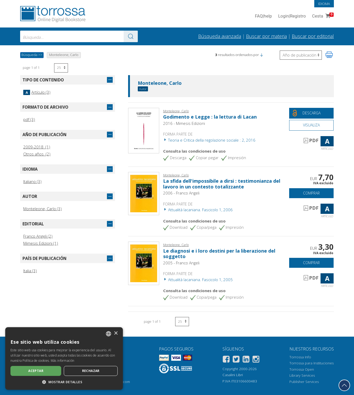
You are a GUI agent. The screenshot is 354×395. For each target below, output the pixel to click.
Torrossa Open (301, 369)
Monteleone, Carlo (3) (42, 208)
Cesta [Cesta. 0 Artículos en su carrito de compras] (322, 16)
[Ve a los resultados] (131, 36)
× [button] (116, 333)
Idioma (324, 3)
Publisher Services (304, 381)
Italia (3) (30, 270)
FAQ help (263, 16)
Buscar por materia (266, 36)
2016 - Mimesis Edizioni (184, 123)
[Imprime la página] (329, 55)
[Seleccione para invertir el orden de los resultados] (301, 55)
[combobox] (79, 36)
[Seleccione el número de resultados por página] (61, 68)
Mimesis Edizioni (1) (40, 243)
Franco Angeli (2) (38, 236)
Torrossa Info (300, 357)
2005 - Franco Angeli (181, 262)
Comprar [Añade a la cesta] (311, 193)
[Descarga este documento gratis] (311, 113)
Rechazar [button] (91, 371)
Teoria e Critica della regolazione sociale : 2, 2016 (209, 140)
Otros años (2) (36, 154)
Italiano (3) (32, 181)
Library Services (302, 375)
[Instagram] (256, 360)
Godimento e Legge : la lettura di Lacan (210, 117)
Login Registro (292, 16)
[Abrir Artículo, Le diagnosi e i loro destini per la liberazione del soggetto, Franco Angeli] (143, 262)
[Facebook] (226, 360)
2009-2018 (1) (36, 146)
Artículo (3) (36, 92)
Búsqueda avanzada (219, 36)
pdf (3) (29, 119)
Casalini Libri (232, 374)
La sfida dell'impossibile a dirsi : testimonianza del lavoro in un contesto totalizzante (221, 184)
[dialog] (64, 358)
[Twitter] (236, 360)
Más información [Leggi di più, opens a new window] (63, 360)
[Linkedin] (246, 360)
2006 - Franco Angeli (181, 193)
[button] (261, 54)
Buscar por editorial (313, 36)
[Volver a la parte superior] (344, 385)
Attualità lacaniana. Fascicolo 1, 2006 (198, 209)
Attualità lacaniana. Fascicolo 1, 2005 (198, 279)
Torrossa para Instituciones (311, 363)
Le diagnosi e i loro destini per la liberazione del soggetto (219, 254)
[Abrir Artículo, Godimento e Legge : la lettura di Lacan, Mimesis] (143, 130)
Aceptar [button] (35, 371)
